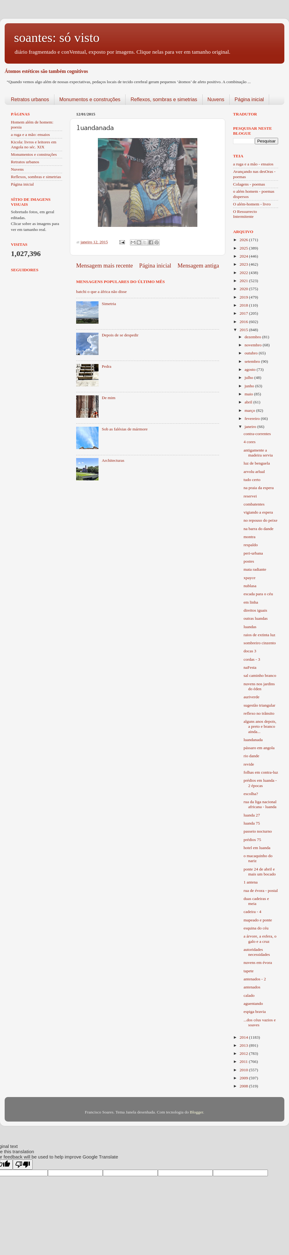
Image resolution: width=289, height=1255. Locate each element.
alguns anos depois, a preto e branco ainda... (260, 726)
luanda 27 (252, 815)
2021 (244, 280)
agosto (251, 369)
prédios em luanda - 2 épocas (260, 783)
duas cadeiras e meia (256, 901)
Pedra (106, 366)
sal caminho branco (260, 675)
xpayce (249, 577)
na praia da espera (259, 487)
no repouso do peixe (261, 520)
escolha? (251, 793)
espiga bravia (255, 1011)
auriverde (251, 697)
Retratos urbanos (30, 99)
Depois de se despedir (120, 335)
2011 (244, 1061)
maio (249, 394)
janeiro (251, 426)
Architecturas (113, 460)
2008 (244, 1086)
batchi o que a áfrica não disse (101, 291)
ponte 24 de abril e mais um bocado (260, 871)
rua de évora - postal (261, 890)
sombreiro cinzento (260, 643)
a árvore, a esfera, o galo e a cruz (260, 938)
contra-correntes (257, 433)
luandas (250, 626)
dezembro (253, 337)
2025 (244, 248)
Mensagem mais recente (104, 265)
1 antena (251, 882)
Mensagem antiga (198, 265)
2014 (244, 1037)
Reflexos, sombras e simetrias (164, 99)
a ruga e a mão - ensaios (253, 164)
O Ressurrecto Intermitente (245, 214)
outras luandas (256, 618)
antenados (252, 987)
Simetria (109, 303)
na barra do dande (258, 528)
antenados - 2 (255, 979)
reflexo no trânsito (259, 713)
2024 (244, 256)
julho (249, 377)
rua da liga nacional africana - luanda (260, 804)
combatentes (254, 504)
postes (249, 561)
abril (249, 402)
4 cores (250, 441)
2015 (244, 329)
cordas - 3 (252, 659)
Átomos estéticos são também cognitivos (46, 71)
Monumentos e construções (90, 99)
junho (250, 386)
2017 (244, 313)
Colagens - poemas (249, 184)
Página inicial (249, 99)
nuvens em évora (258, 962)
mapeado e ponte (258, 920)
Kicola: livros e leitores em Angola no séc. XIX (33, 144)
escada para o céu (258, 594)
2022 (244, 272)
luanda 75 (252, 823)
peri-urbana (253, 553)
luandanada (253, 739)
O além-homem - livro (252, 204)
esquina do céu (256, 928)
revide (249, 764)
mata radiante (255, 569)
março (250, 410)
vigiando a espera (258, 512)
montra (249, 536)
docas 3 (250, 651)
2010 (244, 1070)
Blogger (196, 1112)
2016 (244, 321)
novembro (254, 345)
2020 (244, 288)
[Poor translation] (23, 1164)
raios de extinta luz (259, 634)
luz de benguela (257, 463)
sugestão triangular (259, 705)
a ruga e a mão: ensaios (30, 134)
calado (249, 995)
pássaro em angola (259, 747)
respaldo (251, 544)
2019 (244, 297)
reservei (250, 496)
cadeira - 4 (252, 911)
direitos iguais (255, 610)
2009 (244, 1078)
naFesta (250, 667)
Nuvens (216, 99)
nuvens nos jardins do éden (259, 686)
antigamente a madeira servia (258, 452)
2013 (244, 1045)
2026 (244, 239)
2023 (244, 264)
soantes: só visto (56, 37)
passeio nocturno (258, 831)
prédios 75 (252, 839)
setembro (253, 361)
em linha (251, 602)
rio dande (251, 755)
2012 (244, 1053)
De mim (108, 397)
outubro (252, 353)
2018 (244, 305)
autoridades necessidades (257, 952)
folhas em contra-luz (261, 772)
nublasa (250, 585)
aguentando (253, 1003)
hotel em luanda (257, 847)
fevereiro (253, 418)
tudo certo (252, 479)
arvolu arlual (254, 471)
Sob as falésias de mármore (125, 429)
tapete (249, 971)
